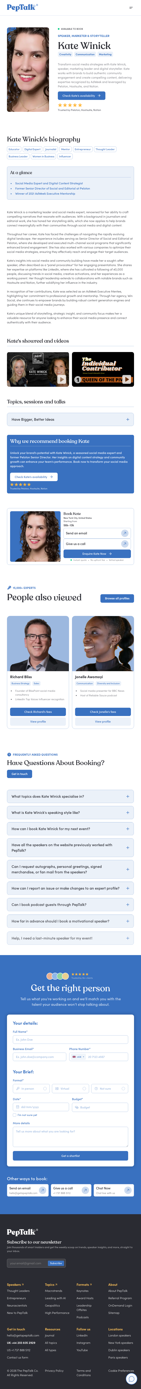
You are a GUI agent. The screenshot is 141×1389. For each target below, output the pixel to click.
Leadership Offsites (84, 1308)
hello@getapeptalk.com (23, 1335)
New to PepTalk (17, 1313)
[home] (22, 7)
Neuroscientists (17, 1305)
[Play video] (61, 379)
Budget (77, 1099)
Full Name (20, 1031)
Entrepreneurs (16, 1298)
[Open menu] (131, 8)
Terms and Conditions (84, 1373)
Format (18, 1080)
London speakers (119, 1335)
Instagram (83, 1343)
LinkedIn (82, 1335)
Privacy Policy (54, 1370)
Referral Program (120, 1298)
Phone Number (80, 1049)
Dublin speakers (119, 1350)
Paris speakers (118, 1357)
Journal (49, 1335)
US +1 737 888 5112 (18, 1350)
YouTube (82, 1350)
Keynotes (82, 1291)
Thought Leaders (18, 1291)
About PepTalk (117, 1291)
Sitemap (114, 1313)
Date (17, 1099)
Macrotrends (53, 1291)
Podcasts (83, 1317)
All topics (51, 1343)
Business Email (23, 1049)
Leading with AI (55, 1298)
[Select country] (78, 1057)
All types (50, 1350)
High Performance (57, 1313)
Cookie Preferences (121, 1370)
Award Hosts (85, 1298)
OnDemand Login (120, 1305)
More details (21, 1123)
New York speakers (120, 1343)
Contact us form (17, 1357)
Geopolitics (52, 1305)
